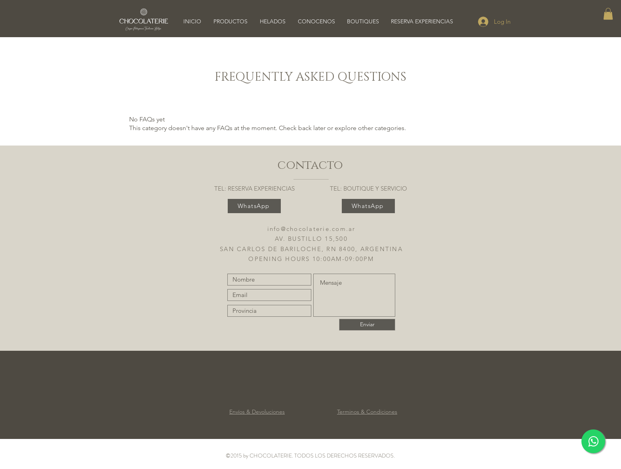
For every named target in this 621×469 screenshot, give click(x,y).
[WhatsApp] (254, 206)
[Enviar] (367, 325)
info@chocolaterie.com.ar (311, 229)
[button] (608, 14)
